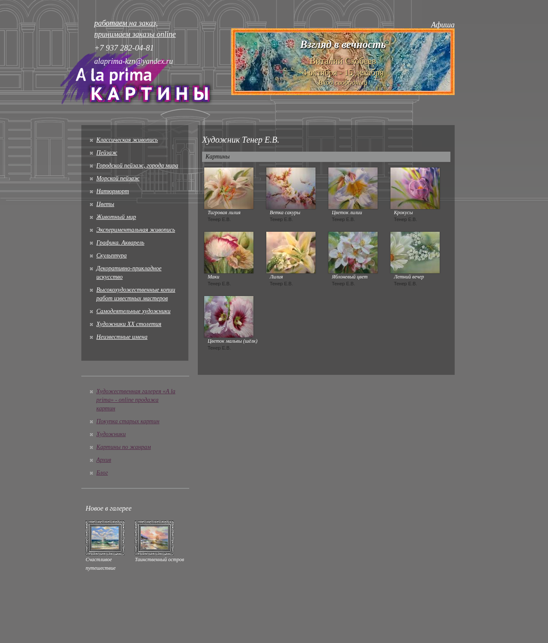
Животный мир (116, 217)
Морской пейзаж (118, 178)
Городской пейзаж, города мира (137, 165)
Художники (111, 434)
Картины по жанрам (123, 447)
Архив (103, 460)
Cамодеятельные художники (133, 311)
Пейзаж (106, 153)
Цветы (105, 204)
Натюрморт (112, 191)
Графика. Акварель (120, 242)
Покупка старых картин (127, 421)
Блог (102, 473)
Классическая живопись (127, 140)
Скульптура (111, 255)
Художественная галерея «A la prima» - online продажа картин (136, 400)
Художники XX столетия (128, 324)
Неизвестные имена (121, 337)
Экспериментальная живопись (135, 230)
